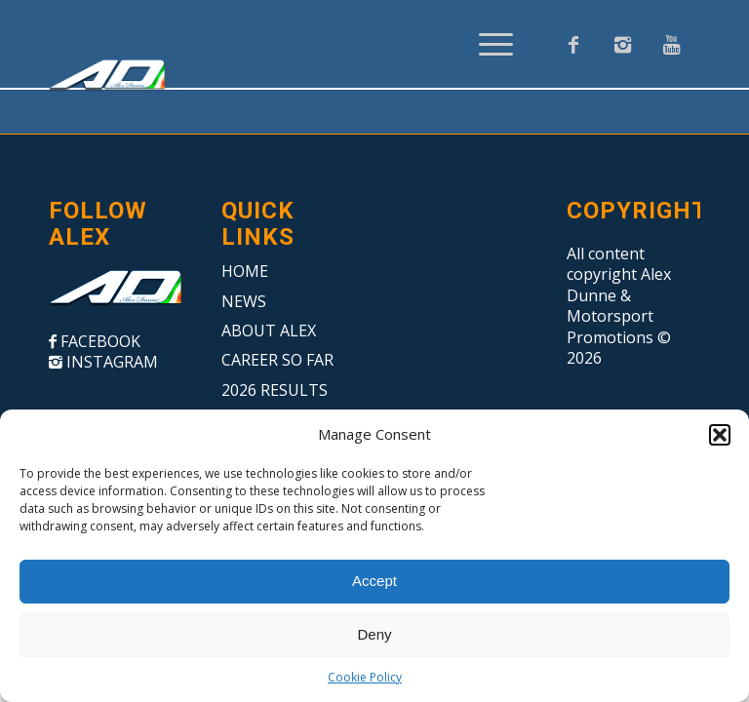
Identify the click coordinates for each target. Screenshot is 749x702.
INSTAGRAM (110, 361)
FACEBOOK (98, 341)
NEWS (243, 301)
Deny (374, 634)
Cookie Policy (365, 677)
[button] (719, 435)
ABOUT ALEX (268, 330)
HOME (244, 271)
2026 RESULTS (274, 390)
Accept (374, 580)
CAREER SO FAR (277, 359)
